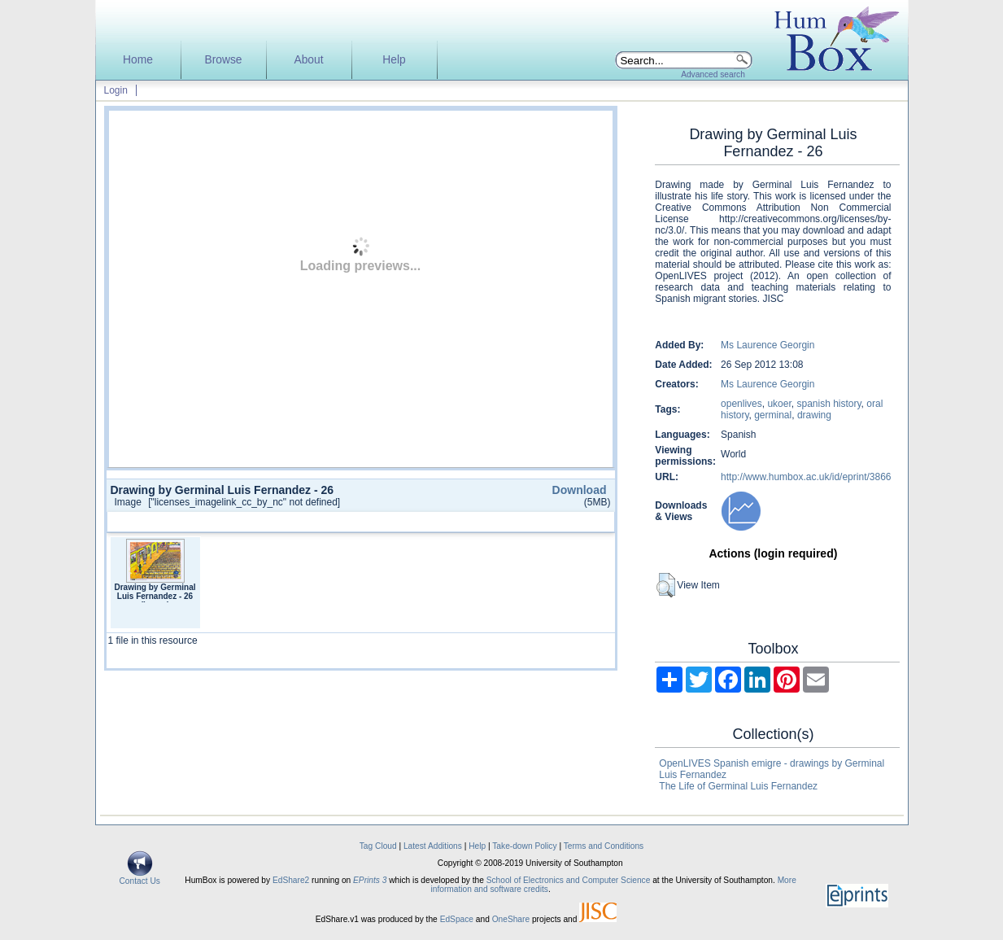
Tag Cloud (378, 846)
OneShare (511, 919)
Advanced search (713, 74)
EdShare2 (291, 880)
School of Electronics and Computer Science (568, 880)
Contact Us (140, 877)
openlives (741, 403)
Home (138, 60)
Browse (223, 60)
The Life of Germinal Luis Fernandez (738, 786)
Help (393, 60)
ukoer (779, 403)
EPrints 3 (369, 880)
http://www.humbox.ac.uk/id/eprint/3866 (806, 477)
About (308, 60)
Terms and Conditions (604, 846)
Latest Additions (432, 846)
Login (116, 90)
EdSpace (456, 919)
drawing (814, 415)
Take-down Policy (524, 846)
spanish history (828, 403)
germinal (772, 415)
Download (579, 489)
